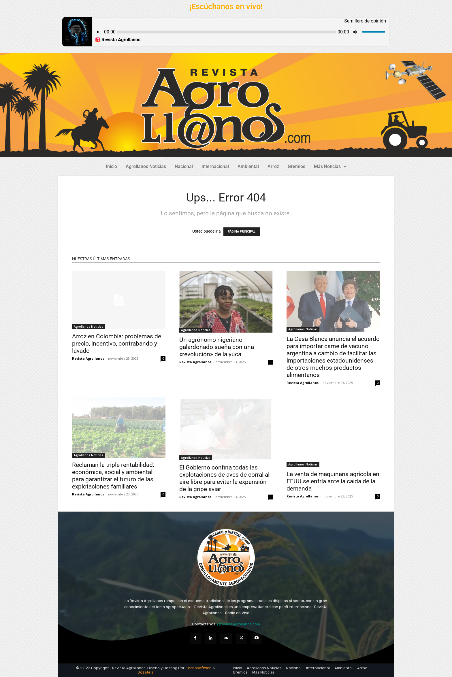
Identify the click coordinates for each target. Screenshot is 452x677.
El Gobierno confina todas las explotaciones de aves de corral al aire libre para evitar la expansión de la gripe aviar (224, 478)
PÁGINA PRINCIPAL (241, 231)
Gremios (296, 166)
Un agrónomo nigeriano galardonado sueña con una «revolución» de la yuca (216, 347)
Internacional (215, 166)
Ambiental (248, 166)
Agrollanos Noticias (146, 166)
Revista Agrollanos (88, 358)
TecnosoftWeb (199, 668)
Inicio (111, 166)
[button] (330, 166)
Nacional (184, 166)
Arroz (273, 166)
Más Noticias (330, 166)
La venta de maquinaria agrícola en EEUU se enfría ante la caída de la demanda (333, 481)
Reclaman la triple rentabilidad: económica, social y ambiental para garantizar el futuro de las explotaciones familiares (113, 475)
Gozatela (146, 672)
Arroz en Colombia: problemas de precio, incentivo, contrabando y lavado (116, 343)
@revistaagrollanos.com (238, 624)
